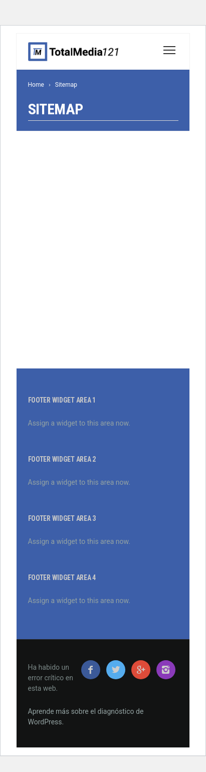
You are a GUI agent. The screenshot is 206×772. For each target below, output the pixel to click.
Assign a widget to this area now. (79, 423)
